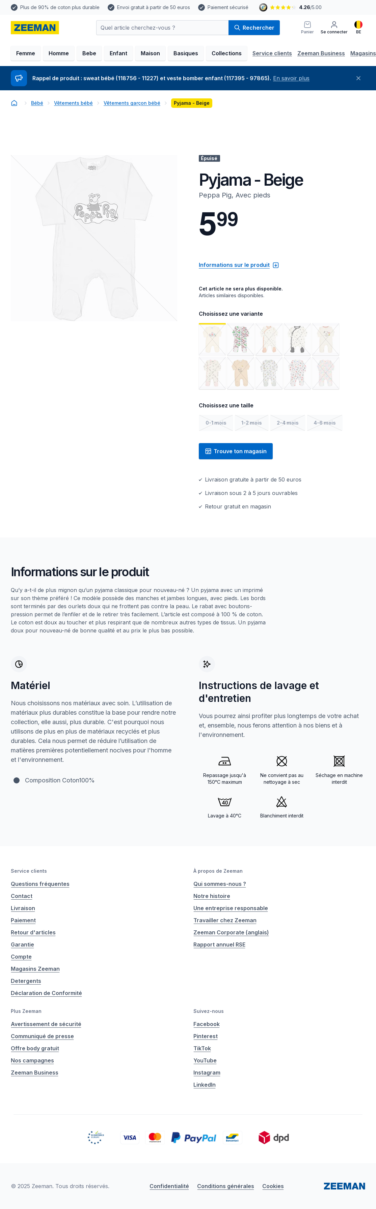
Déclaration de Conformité (46, 993)
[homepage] (35, 27)
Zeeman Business (321, 53)
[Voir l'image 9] (297, 373)
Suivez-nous (208, 1011)
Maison (150, 53)
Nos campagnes (32, 1060)
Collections (227, 53)
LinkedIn (204, 1084)
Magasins (363, 53)
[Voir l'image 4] (297, 339)
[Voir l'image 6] (212, 373)
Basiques (185, 53)
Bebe (89, 53)
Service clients (272, 53)
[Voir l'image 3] (269, 339)
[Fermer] (358, 78)
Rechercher (254, 27)
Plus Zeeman (26, 1011)
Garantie (22, 944)
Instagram (206, 1072)
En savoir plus (291, 78)
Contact (21, 896)
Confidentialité (169, 1186)
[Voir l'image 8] (269, 373)
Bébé (37, 103)
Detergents (26, 981)
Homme (59, 53)
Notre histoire (211, 896)
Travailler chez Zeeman (225, 920)
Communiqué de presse (42, 1036)
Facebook (206, 1024)
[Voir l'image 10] (325, 373)
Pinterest (205, 1036)
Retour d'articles (33, 932)
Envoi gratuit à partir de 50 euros (153, 7)
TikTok (202, 1048)
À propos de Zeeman (218, 871)
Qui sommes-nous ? (219, 883)
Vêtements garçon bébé (132, 103)
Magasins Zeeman (35, 968)
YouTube (205, 1060)
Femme (25, 53)
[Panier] (307, 27)
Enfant (118, 53)
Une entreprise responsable (230, 908)
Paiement (23, 920)
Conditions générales (225, 1186)
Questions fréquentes (40, 883)
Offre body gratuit (35, 1048)
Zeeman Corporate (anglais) (231, 932)
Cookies (273, 1186)
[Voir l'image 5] (325, 339)
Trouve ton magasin (236, 451)
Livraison (23, 908)
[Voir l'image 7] (240, 373)
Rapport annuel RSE (219, 944)
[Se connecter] (334, 27)
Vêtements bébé (73, 103)
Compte (21, 956)
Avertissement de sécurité (46, 1024)
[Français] (358, 27)
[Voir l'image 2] (240, 339)
